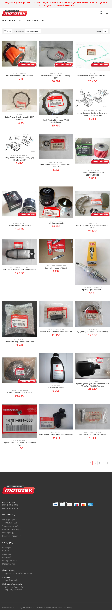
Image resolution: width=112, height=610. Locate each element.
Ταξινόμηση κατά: (18, 31)
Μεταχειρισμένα (9, 560)
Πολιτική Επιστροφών (12, 529)
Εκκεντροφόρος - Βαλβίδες (92, 111)
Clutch (92, 73)
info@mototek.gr (12, 580)
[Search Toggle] (101, 12)
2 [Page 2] (94, 463)
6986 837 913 (10, 508)
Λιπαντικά (6, 557)
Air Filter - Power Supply (19, 73)
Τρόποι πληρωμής (10, 523)
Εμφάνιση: (99, 31)
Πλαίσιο (5, 551)
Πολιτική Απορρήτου (11, 536)
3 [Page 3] (99, 463)
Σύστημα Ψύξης (92, 329)
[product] (19, 54)
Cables (51, 73)
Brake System (93, 223)
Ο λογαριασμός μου (10, 519)
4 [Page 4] (103, 463)
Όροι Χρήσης (8, 532)
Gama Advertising (64, 607)
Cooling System (19, 339)
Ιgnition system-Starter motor (56, 266)
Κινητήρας (6, 547)
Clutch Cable (58, 73)
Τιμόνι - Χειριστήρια (92, 381)
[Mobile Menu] (107, 13)
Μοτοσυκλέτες (8, 564)
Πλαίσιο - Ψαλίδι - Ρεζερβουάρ (92, 432)
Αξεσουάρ (6, 554)
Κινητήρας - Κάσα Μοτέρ (56, 162)
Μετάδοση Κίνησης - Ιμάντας (19, 390)
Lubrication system (93, 170)
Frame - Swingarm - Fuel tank (19, 268)
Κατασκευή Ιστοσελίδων (46, 607)
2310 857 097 (10, 505)
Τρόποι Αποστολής (10, 526)
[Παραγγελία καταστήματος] (33, 31)
